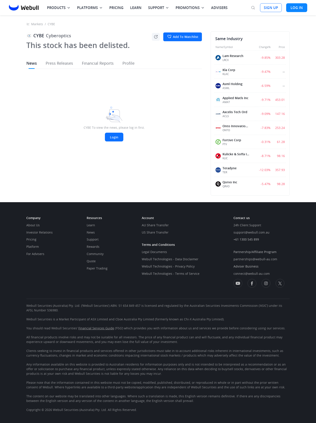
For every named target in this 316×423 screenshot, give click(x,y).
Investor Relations (39, 232)
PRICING (116, 7)
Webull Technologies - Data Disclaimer (170, 259)
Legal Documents (154, 252)
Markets (37, 24)
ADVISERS (219, 7)
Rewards (93, 247)
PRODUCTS (56, 7)
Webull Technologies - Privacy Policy (168, 266)
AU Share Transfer (155, 225)
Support (93, 239)
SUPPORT (156, 7)
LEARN (136, 7)
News (91, 232)
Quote (91, 261)
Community (95, 254)
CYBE (51, 24)
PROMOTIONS (188, 7)
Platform (32, 247)
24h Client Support (247, 225)
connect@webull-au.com (251, 273)
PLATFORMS (87, 7)
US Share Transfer (155, 232)
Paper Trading (97, 268)
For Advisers (35, 254)
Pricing (31, 239)
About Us (33, 225)
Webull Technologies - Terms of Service (170, 273)
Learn (91, 225)
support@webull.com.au (251, 232)
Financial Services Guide (96, 328)
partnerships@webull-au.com (255, 259)
